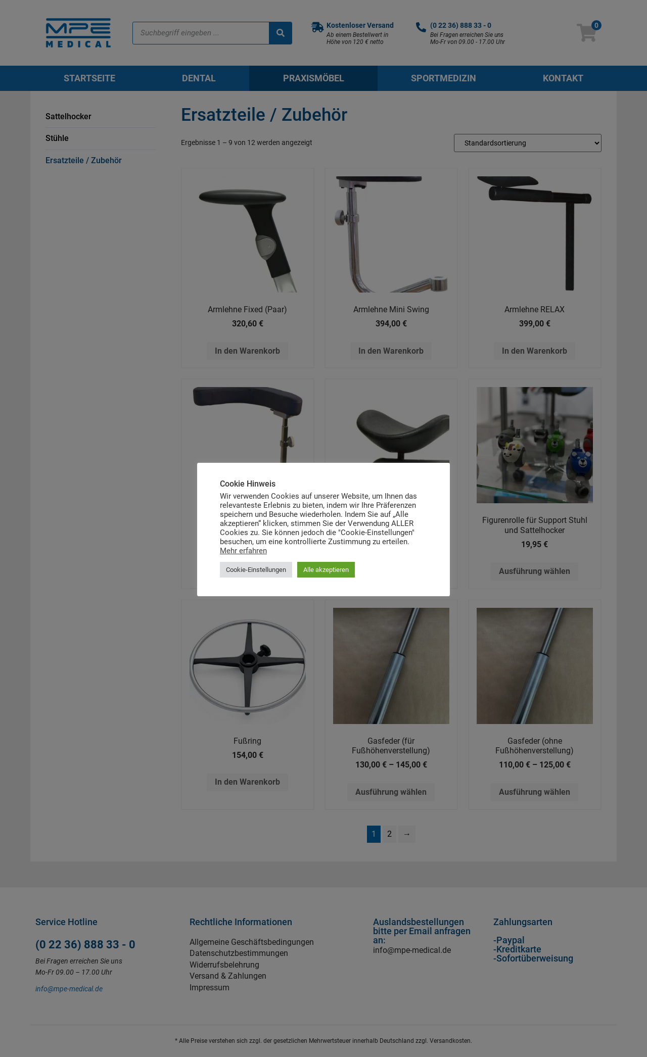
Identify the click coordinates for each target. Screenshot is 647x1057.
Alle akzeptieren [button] (326, 569)
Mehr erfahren (243, 550)
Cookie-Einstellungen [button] (256, 569)
